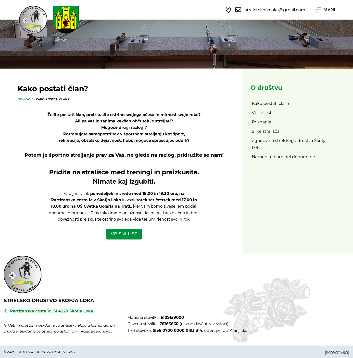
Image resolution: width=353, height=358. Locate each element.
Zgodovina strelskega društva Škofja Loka (289, 144)
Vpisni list (262, 112)
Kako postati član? (271, 103)
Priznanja (261, 121)
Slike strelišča (265, 131)
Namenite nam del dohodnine (283, 156)
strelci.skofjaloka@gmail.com (275, 9)
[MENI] (325, 9)
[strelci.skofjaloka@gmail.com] (238, 10)
